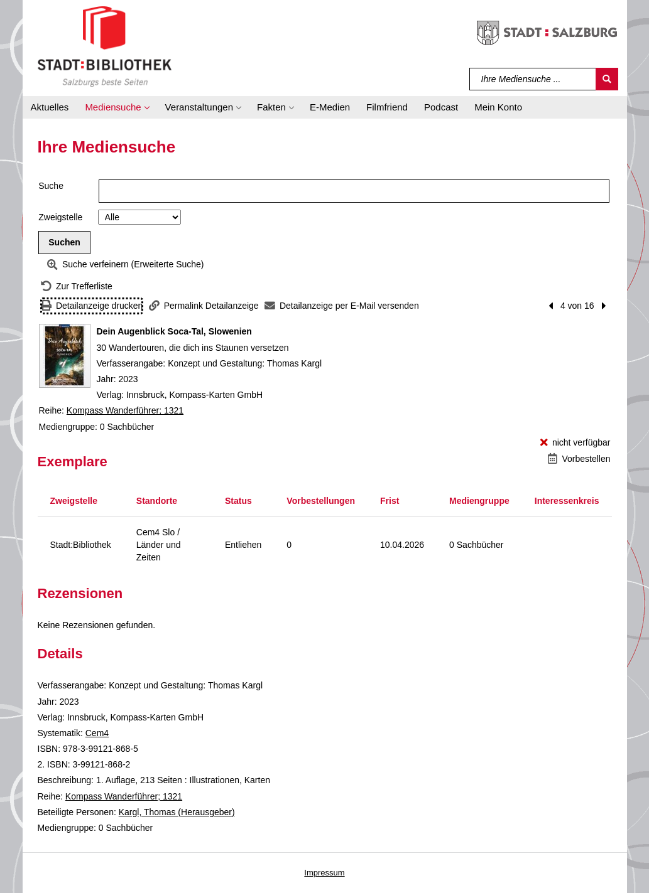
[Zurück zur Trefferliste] (76, 286)
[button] (116, 107)
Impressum (324, 872)
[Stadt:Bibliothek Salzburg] (105, 46)
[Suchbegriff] (533, 79)
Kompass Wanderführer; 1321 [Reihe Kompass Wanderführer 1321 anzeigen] (125, 410)
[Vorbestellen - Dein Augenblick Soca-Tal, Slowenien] (579, 459)
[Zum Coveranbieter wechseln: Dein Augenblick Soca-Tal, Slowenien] (64, 356)
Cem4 (97, 733)
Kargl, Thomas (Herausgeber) (177, 812)
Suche (50, 186)
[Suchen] (607, 79)
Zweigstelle (60, 217)
